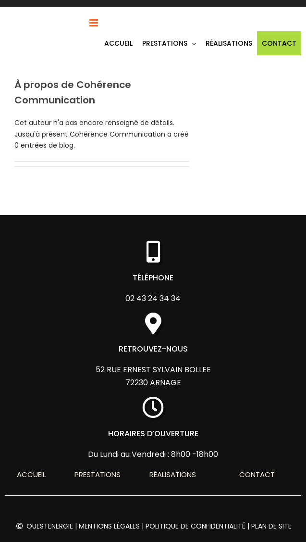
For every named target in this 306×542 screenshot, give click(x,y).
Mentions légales (109, 526)
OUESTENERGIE (49, 526)
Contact (257, 474)
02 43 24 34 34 (153, 298)
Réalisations (172, 474)
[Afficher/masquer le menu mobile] (94, 23)
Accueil (31, 474)
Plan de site (271, 526)
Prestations (97, 474)
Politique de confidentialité (195, 526)
